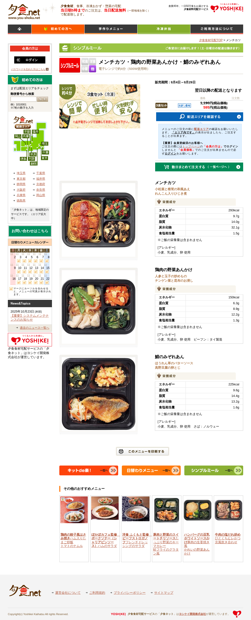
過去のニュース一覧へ (34, 327)
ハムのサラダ (105, 540)
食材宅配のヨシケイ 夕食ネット (24, 11)
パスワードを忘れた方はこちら (28, 69)
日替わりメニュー (111, 29)
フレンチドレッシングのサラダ (137, 540)
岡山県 (40, 195)
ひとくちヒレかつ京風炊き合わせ (227, 538)
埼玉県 (21, 173)
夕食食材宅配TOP (211, 40)
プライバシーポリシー (130, 593)
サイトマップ (163, 593)
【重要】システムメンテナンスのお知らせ (30, 318)
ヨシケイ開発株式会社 (192, 613)
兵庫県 (21, 195)
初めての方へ (58, 29)
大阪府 (21, 189)
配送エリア (201, 128)
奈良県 (40, 189)
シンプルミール (164, 29)
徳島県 (21, 200)
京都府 (40, 184)
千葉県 (40, 173)
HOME (19, 29)
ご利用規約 (97, 593)
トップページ (191, 146)
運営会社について (68, 593)
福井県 (40, 178)
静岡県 (21, 184)
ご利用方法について (216, 29)
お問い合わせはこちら (30, 231)
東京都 (21, 178)
